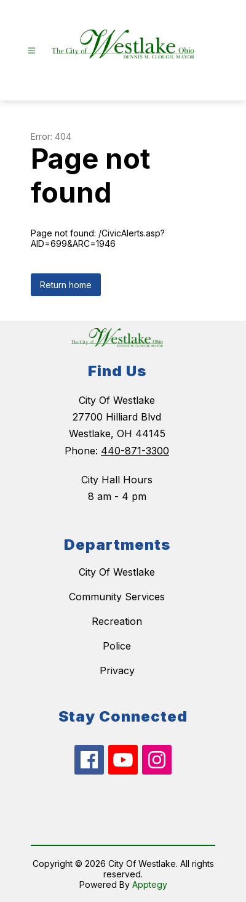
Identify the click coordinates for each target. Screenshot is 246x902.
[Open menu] (32, 51)
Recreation (117, 621)
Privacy (117, 670)
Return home (66, 285)
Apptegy (149, 884)
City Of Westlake (117, 572)
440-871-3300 (135, 451)
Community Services (117, 596)
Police (117, 646)
